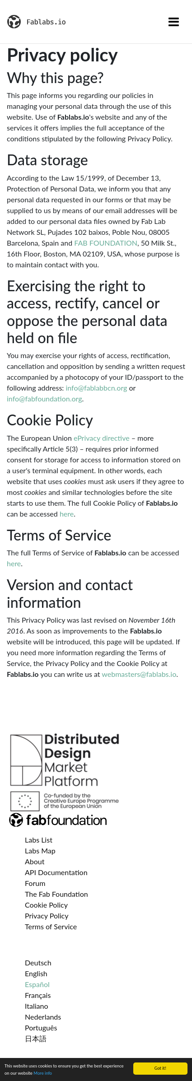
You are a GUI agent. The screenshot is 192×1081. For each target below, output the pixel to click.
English (36, 973)
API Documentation (56, 872)
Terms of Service (51, 926)
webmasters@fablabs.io (139, 674)
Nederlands (43, 1016)
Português (41, 1027)
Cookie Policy (46, 904)
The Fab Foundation (56, 894)
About (35, 861)
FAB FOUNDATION (105, 242)
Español (37, 984)
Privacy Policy (47, 915)
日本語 (36, 1038)
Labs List (38, 839)
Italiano (36, 1006)
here (67, 513)
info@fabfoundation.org (44, 398)
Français (38, 995)
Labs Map (40, 850)
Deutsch (38, 962)
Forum (35, 883)
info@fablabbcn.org (96, 387)
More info (42, 1073)
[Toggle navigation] (174, 21)
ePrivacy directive (102, 437)
